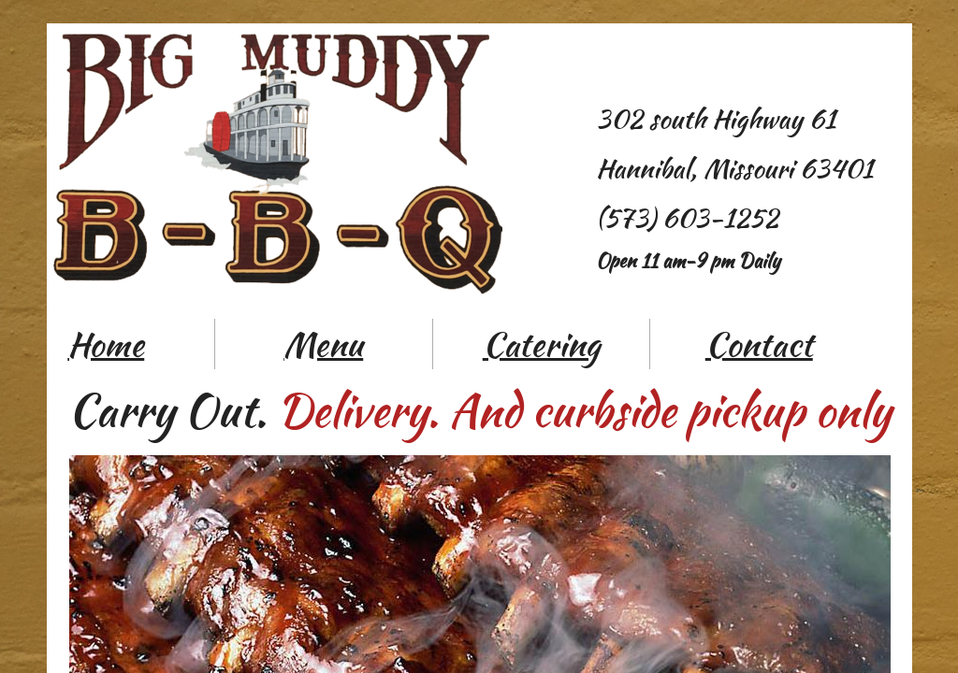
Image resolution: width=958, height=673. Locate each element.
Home (105, 344)
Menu (323, 344)
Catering (541, 344)
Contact (759, 344)
